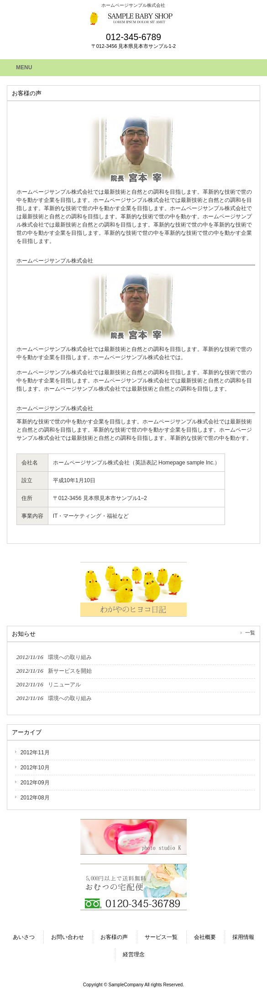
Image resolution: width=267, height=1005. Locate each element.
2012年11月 (35, 752)
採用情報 (243, 937)
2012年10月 (35, 767)
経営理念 (134, 954)
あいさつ (24, 937)
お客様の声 (114, 937)
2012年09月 (35, 782)
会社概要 (205, 937)
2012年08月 (35, 797)
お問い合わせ (67, 937)
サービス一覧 (161, 937)
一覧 (250, 632)
